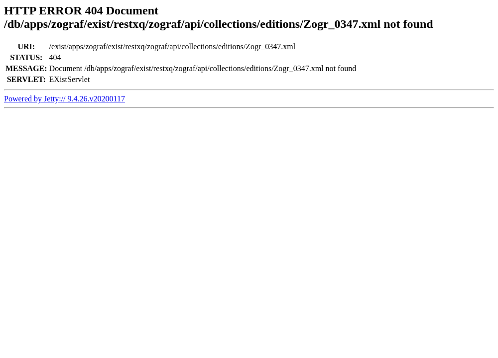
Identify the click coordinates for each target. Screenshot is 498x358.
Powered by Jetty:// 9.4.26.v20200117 (64, 98)
